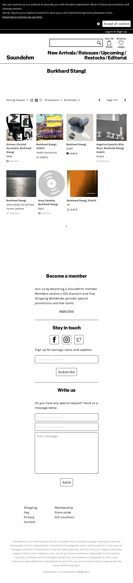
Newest (17, 100)
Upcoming (112, 53)
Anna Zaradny (46, 200)
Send (66, 482)
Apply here (66, 311)
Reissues (88, 53)
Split (41, 208)
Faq (26, 512)
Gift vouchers (64, 517)
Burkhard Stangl (46, 144)
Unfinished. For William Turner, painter (20, 206)
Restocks (94, 58)
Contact (29, 522)
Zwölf (69, 148)
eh (68, 204)
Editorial (117, 58)
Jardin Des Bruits (46, 152)
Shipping (30, 507)
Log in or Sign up (116, 31)
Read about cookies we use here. (22, 17)
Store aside (63, 512)
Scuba (100, 156)
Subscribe (66, 372)
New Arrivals (62, 53)
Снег (9, 156)
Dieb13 (40, 148)
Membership (64, 507)
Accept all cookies (116, 24)
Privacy (29, 517)
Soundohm (20, 57)
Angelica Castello (106, 144)
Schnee (10, 144)
